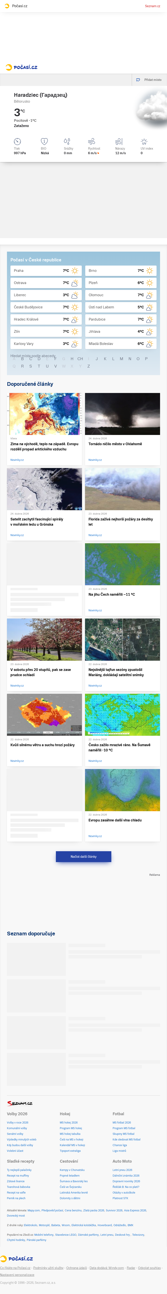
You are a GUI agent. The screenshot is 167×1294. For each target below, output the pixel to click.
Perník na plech (16, 1198)
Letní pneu (106, 1234)
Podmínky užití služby (48, 1268)
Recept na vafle (16, 1192)
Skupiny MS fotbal (123, 1133)
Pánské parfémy (36, 1240)
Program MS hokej (71, 1128)
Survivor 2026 (114, 1210)
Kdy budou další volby (20, 1145)
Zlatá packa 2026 (93, 1210)
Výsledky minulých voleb (21, 1139)
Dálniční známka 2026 (126, 1175)
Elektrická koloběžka (84, 1225)
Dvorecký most (16, 1215)
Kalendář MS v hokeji (72, 1145)
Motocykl (44, 1225)
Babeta (55, 1225)
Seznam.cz (152, 6)
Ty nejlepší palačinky (19, 1170)
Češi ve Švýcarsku (71, 1187)
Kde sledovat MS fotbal (126, 1139)
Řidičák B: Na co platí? (126, 1187)
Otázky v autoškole (124, 1192)
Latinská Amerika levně (74, 1192)
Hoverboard (105, 1225)
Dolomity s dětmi (70, 1198)
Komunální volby (17, 1128)
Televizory (138, 1234)
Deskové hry (122, 1234)
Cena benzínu (73, 1210)
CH (80, 358)
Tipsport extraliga (70, 1150)
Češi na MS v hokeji (71, 1139)
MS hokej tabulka (70, 1133)
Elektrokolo (30, 1225)
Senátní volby (15, 1133)
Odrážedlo (120, 1225)
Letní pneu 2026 (122, 1170)
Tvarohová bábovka (18, 1187)
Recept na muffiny (18, 1175)
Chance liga (120, 1145)
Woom (66, 1225)
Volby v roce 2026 (17, 1122)
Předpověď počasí (52, 1210)
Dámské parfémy (88, 1234)
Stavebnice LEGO (65, 1234)
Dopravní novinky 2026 (126, 1181)
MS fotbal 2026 (122, 1122)
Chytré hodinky (16, 1240)
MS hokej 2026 (69, 1122)
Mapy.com (34, 1210)
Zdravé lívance (16, 1181)
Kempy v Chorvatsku (72, 1170)
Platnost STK (120, 1198)
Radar (131, 1268)
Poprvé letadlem (70, 1175)
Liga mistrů (119, 1150)
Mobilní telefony (43, 1234)
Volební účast (15, 1150)
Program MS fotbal (124, 1128)
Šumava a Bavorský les (74, 1181)
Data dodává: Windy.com (107, 1268)
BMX (130, 1225)
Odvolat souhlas (149, 1268)
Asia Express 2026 (135, 1210)
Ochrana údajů (76, 1268)
